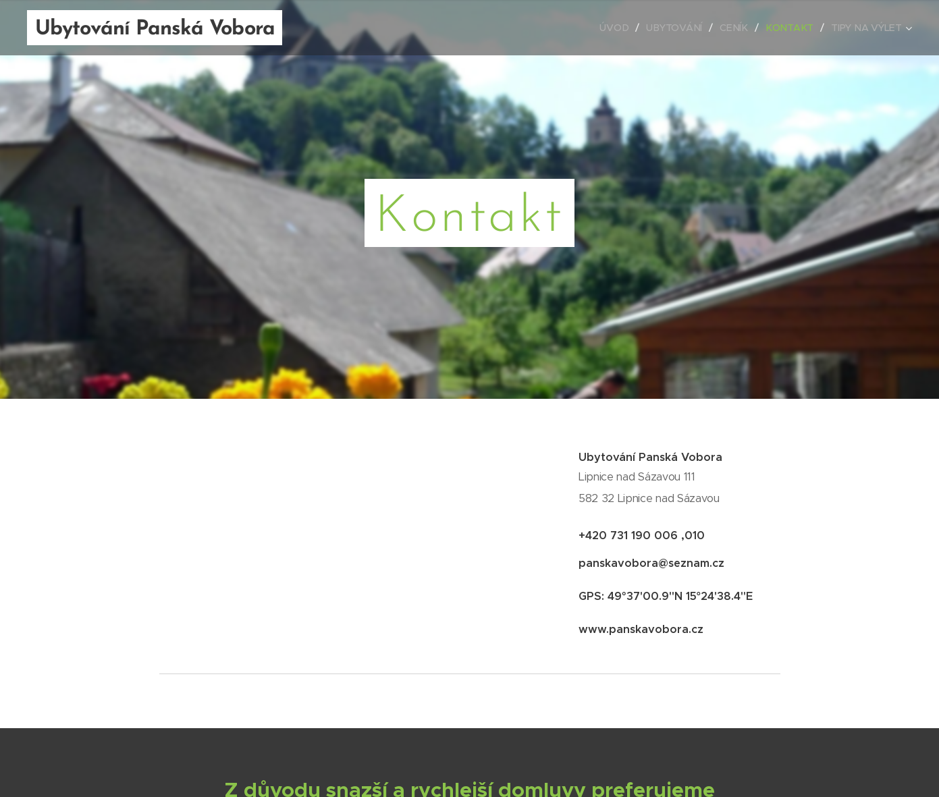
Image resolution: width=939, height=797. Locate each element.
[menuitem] (619, 28)
